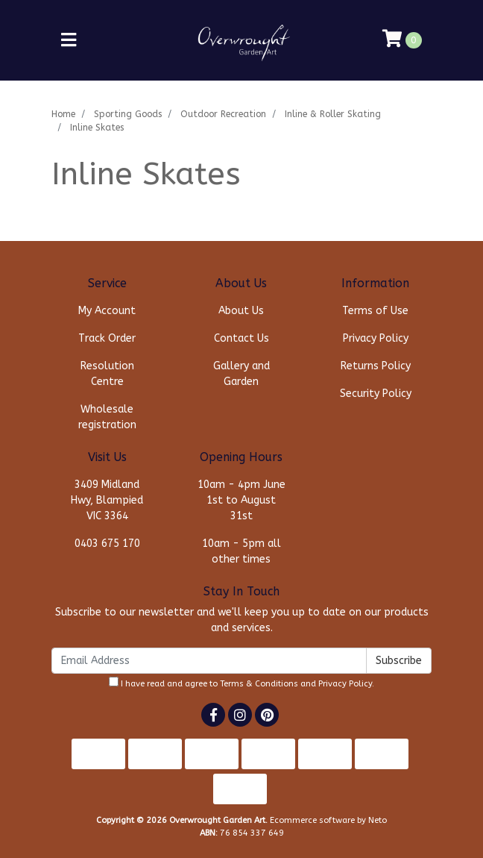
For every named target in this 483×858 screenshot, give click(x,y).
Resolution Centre (107, 374)
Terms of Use (375, 310)
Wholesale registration (107, 417)
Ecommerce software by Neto (328, 820)
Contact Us (241, 338)
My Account (107, 310)
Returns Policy (376, 366)
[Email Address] (209, 661)
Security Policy (375, 393)
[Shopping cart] (402, 40)
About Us (241, 310)
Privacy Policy (375, 338)
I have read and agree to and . (241, 683)
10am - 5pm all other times (241, 551)
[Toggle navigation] (68, 40)
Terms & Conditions (259, 684)
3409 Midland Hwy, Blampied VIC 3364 (107, 500)
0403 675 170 (107, 543)
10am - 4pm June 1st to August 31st (241, 500)
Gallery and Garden (241, 374)
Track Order (107, 338)
